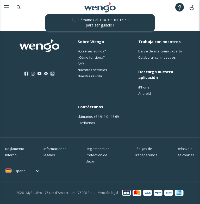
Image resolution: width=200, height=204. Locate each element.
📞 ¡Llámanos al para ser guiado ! (100, 22)
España (20, 170)
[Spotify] (46, 73)
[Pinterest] (52, 73)
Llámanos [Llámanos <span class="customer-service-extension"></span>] (98, 116)
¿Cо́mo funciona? (91, 57)
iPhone (143, 87)
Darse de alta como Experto (160, 51)
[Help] (179, 7)
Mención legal (108, 193)
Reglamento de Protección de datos (98, 155)
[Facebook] (26, 73)
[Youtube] (39, 73)
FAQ (81, 63)
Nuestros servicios (92, 69)
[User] (193, 7)
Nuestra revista (90, 76)
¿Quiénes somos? (92, 51)
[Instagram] (33, 73)
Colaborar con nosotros (157, 57)
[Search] (19, 7)
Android (144, 93)
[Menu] (6, 7)
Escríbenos (86, 122)
